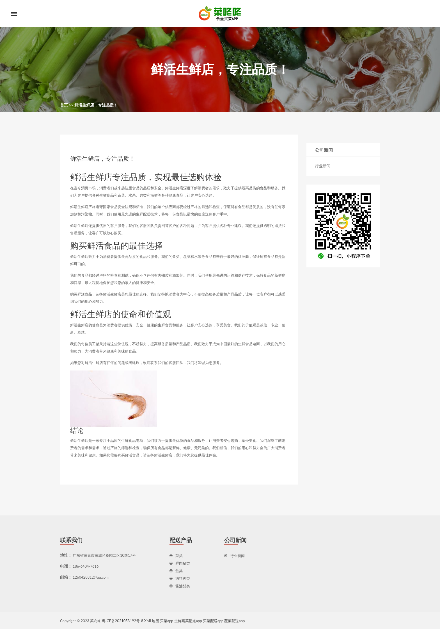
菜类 (176, 558)
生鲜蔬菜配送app (188, 623)
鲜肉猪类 (179, 566)
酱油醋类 (179, 588)
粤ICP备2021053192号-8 (122, 623)
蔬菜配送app (234, 623)
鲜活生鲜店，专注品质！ (96, 106)
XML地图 (151, 623)
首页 (64, 106)
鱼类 (176, 573)
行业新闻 (323, 167)
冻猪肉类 (179, 581)
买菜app (166, 623)
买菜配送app (213, 623)
